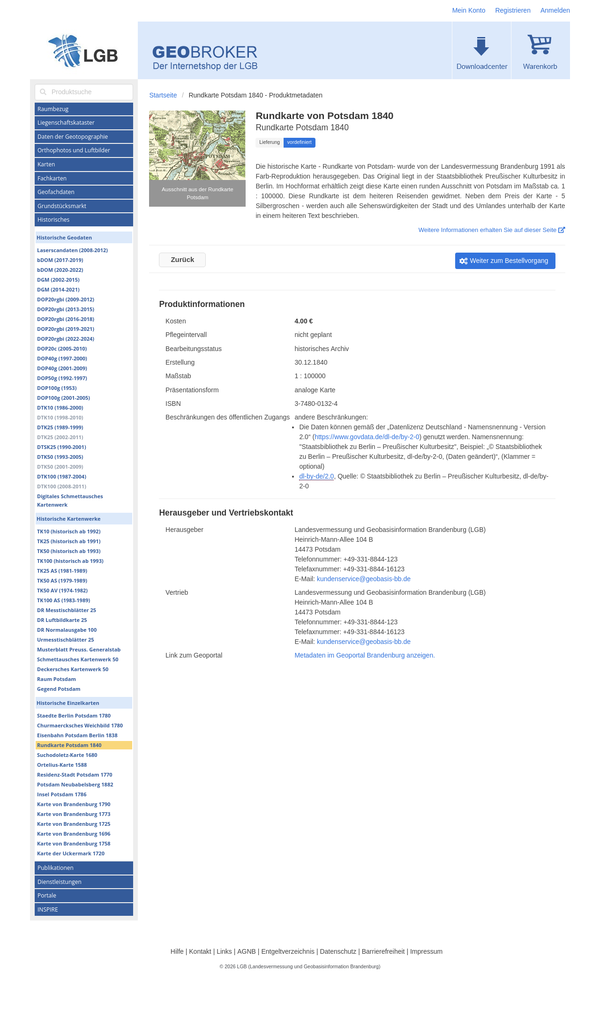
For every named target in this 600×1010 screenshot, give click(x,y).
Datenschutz (338, 951)
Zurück (182, 259)
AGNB (246, 951)
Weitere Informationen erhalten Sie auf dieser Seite (492, 229)
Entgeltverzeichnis (288, 951)
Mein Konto (469, 10)
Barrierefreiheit (383, 951)
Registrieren (512, 10)
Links (224, 951)
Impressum (426, 951)
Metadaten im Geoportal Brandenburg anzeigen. (364, 655)
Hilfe (177, 951)
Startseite (163, 95)
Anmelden (555, 10)
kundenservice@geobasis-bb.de (364, 579)
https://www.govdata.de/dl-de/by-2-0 (367, 437)
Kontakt (200, 951)
